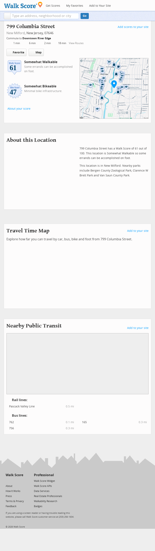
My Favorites (74, 5)
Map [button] (36, 52)
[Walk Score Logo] (23, 5)
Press (9, 496)
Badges (38, 506)
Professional (44, 475)
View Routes (76, 43)
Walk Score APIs (43, 486)
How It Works (13, 491)
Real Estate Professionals (48, 496)
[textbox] (44, 16)
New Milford (15, 33)
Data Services (41, 491)
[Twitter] (8, 480)
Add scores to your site (133, 27)
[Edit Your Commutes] (54, 38)
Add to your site (138, 231)
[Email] (20, 480)
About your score (18, 108)
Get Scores (53, 5)
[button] (7, 16)
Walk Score (14, 475)
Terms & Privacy (15, 501)
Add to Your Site (100, 5)
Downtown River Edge (37, 38)
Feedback (11, 506)
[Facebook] (14, 480)
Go (85, 16)
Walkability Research (45, 501)
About (9, 486)
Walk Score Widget (44, 481)
